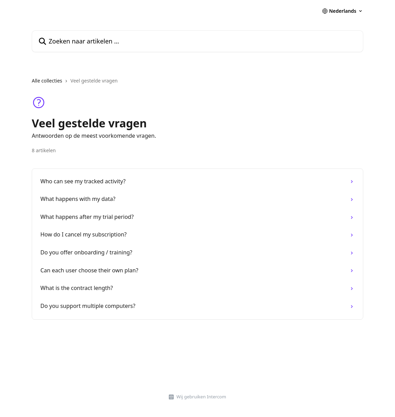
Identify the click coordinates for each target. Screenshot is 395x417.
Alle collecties (47, 80)
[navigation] (197, 83)
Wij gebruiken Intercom (201, 397)
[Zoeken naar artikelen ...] (197, 41)
